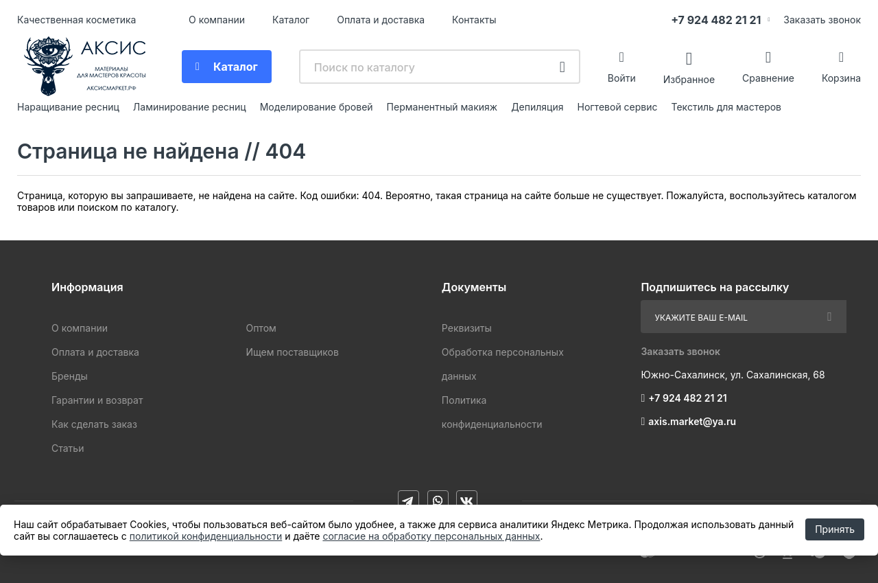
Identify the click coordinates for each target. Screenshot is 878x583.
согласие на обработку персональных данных (431, 536)
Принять (835, 529)
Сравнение (768, 78)
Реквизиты (467, 328)
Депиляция (537, 107)
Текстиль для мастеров (727, 107)
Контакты (474, 19)
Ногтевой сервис (618, 107)
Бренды (69, 376)
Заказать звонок (822, 19)
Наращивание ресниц (68, 107)
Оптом (261, 328)
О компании (217, 19)
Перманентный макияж (442, 107)
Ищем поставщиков (292, 352)
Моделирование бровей (316, 107)
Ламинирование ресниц (189, 107)
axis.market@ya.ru (692, 421)
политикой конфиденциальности (206, 536)
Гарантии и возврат (97, 400)
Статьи (67, 448)
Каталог (290, 19)
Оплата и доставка (381, 19)
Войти (622, 78)
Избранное (689, 78)
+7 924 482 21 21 (716, 20)
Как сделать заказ (94, 424)
